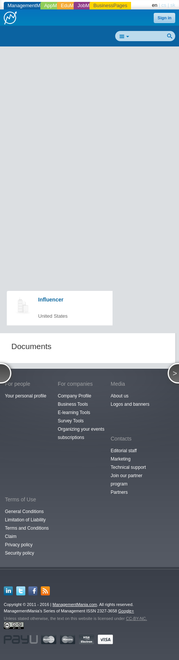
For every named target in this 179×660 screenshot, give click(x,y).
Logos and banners (130, 404)
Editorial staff (124, 450)
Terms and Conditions (27, 528)
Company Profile (74, 396)
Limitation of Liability (25, 519)
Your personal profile (25, 396)
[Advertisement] (89, 140)
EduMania (72, 5)
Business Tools (73, 404)
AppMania (55, 5)
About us (119, 396)
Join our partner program (126, 480)
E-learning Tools (74, 412)
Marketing (121, 459)
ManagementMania (28, 5)
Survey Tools (70, 421)
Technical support (128, 467)
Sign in (164, 17)
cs (163, 5)
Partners (119, 492)
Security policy (19, 553)
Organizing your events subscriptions (81, 433)
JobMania (88, 5)
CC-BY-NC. (136, 618)
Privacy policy (18, 544)
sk (172, 5)
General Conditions (24, 511)
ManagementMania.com (74, 604)
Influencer (50, 300)
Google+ (126, 611)
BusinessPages (110, 5)
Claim (11, 536)
